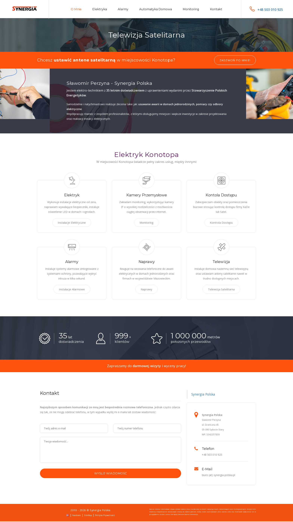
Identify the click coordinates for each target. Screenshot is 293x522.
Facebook (76, 516)
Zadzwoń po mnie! (235, 61)
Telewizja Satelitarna (221, 290)
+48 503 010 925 (266, 9)
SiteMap (88, 516)
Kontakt (216, 9)
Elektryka (99, 9)
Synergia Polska (203, 395)
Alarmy (123, 9)
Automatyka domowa (155, 9)
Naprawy (146, 290)
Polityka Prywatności (105, 516)
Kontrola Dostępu (221, 223)
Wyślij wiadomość (110, 474)
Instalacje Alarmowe (72, 290)
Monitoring (191, 9)
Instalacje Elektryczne (72, 223)
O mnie (76, 9)
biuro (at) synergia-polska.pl (218, 475)
